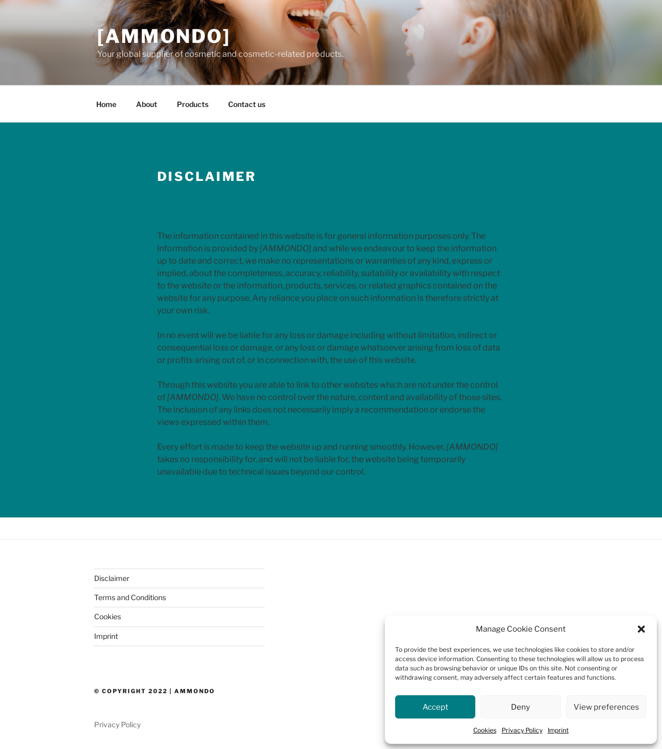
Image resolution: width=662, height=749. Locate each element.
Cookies (484, 730)
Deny (520, 707)
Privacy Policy (522, 730)
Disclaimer (111, 578)
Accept (435, 707)
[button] (641, 629)
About (146, 104)
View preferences (606, 707)
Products (192, 104)
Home (106, 104)
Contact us (246, 104)
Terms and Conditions (130, 597)
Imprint (558, 730)
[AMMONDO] (164, 36)
